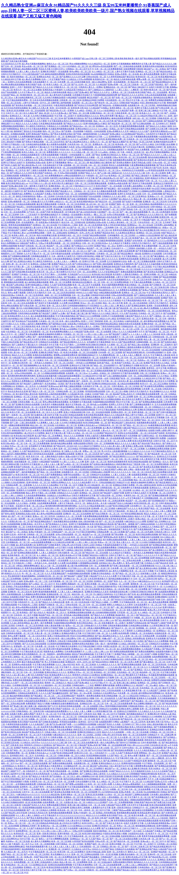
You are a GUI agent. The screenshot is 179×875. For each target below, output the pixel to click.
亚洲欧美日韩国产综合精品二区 (15, 410)
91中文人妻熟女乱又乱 (28, 160)
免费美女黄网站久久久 (61, 482)
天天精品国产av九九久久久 (79, 274)
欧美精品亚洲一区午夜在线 (63, 212)
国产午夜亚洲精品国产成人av (147, 529)
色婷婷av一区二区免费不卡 (149, 360)
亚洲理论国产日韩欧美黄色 (48, 545)
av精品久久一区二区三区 (65, 202)
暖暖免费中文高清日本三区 (75, 480)
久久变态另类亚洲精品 (156, 326)
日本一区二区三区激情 (156, 173)
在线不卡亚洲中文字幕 (159, 87)
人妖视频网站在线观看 (64, 454)
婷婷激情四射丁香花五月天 (121, 529)
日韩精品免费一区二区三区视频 (70, 391)
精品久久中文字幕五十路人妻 (78, 677)
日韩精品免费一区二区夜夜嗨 (19, 485)
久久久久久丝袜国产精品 (162, 771)
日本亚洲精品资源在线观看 (50, 123)
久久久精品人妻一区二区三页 (84, 152)
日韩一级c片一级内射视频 (106, 644)
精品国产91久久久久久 (167, 490)
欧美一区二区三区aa (35, 506)
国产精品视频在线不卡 (42, 311)
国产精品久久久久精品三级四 (159, 126)
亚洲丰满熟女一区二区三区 (122, 108)
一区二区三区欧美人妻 (167, 628)
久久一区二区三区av (127, 581)
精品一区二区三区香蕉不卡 (86, 287)
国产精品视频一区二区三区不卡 (36, 737)
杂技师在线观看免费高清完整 (39, 207)
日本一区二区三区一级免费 (13, 519)
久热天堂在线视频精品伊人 (119, 280)
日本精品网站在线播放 (138, 625)
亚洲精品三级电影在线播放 (129, 347)
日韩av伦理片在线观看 (82, 831)
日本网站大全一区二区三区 (75, 579)
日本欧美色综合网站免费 (37, 527)
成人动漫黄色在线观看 (56, 144)
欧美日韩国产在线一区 (35, 84)
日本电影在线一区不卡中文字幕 (112, 287)
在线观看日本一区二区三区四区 (142, 105)
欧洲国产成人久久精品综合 (28, 836)
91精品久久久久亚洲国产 (97, 802)
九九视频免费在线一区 (109, 355)
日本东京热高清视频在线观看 (45, 100)
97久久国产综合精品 (128, 313)
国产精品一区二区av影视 (81, 693)
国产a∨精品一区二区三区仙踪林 (74, 464)
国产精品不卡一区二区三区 (123, 628)
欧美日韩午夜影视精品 (92, 834)
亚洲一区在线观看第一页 (119, 82)
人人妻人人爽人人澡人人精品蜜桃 (142, 540)
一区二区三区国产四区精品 (151, 84)
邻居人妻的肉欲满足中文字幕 (153, 103)
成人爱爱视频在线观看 (127, 867)
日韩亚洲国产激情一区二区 (18, 220)
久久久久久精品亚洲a (84, 737)
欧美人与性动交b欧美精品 (114, 225)
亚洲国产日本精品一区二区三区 (26, 274)
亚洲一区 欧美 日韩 (56, 228)
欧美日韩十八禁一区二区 (106, 347)
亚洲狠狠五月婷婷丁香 (156, 147)
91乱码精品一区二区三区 (77, 66)
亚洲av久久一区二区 (99, 142)
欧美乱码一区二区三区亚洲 (34, 407)
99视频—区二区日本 (143, 618)
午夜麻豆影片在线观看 (149, 537)
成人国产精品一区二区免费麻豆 (49, 436)
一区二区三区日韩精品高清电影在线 (42, 823)
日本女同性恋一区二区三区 (120, 238)
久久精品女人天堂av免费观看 (79, 79)
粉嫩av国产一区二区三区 (113, 638)
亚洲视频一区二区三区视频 (50, 607)
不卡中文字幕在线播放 (106, 410)
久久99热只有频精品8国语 (54, 97)
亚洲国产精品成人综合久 (126, 870)
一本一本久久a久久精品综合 (144, 477)
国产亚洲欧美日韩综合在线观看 (129, 339)
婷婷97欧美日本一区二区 (154, 90)
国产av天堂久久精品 (145, 144)
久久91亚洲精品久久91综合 (79, 826)
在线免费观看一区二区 (52, 802)
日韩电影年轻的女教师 (141, 189)
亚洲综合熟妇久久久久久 (88, 116)
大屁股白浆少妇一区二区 (97, 181)
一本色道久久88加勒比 (42, 363)
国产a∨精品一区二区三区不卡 (31, 508)
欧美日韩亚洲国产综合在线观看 (87, 196)
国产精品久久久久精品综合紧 (71, 490)
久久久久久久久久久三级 (134, 173)
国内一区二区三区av (51, 131)
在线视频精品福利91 (87, 194)
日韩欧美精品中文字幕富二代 (53, 836)
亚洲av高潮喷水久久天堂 (118, 131)
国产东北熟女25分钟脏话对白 (82, 867)
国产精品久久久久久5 (72, 123)
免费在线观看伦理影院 (59, 417)
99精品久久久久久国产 (139, 131)
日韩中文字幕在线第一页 (118, 511)
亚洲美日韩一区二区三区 (36, 269)
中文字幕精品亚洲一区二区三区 (133, 602)
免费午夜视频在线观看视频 (42, 597)
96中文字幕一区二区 (29, 839)
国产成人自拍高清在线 (86, 212)
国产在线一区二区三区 (122, 97)
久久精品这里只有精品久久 (75, 90)
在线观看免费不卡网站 (24, 371)
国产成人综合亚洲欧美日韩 (147, 230)
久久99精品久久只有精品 (148, 527)
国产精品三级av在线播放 (37, 241)
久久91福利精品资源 (57, 701)
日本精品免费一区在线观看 (154, 636)
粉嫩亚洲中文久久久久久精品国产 (83, 300)
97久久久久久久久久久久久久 (72, 815)
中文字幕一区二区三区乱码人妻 (115, 381)
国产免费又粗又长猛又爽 (164, 802)
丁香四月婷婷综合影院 (110, 326)
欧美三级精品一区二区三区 (67, 350)
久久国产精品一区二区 (117, 755)
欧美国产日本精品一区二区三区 (129, 363)
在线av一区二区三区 (168, 685)
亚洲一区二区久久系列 (56, 306)
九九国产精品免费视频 (126, 698)
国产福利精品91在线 (57, 324)
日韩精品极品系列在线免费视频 (127, 389)
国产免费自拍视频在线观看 (60, 763)
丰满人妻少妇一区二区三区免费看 (23, 352)
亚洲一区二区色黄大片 (117, 852)
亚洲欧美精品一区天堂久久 (33, 524)
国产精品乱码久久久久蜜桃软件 (93, 238)
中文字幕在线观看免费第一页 (19, 100)
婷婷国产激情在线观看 (121, 350)
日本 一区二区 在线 (86, 719)
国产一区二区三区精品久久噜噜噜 (41, 810)
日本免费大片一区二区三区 (142, 506)
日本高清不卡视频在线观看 (52, 404)
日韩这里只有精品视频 (67, 641)
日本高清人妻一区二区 (148, 839)
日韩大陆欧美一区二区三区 (69, 553)
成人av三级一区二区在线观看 (45, 149)
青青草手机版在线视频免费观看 (40, 547)
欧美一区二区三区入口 (77, 251)
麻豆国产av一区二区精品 (155, 69)
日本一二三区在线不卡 (30, 215)
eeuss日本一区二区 (79, 378)
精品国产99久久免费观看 (139, 149)
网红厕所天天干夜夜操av (75, 248)
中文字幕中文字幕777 (104, 654)
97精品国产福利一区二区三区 (154, 220)
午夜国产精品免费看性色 (97, 571)
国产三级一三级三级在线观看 (101, 251)
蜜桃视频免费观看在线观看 (134, 860)
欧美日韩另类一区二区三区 (28, 475)
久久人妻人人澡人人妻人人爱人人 (56, 831)
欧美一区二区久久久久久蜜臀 (49, 412)
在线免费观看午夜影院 (133, 69)
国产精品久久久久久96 (42, 87)
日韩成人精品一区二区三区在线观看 (60, 732)
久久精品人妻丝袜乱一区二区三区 (21, 118)
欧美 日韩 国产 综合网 (46, 326)
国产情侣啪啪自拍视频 (65, 690)
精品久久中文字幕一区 (144, 516)
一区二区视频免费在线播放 (26, 558)
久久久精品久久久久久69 (139, 451)
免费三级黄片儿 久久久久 (67, 139)
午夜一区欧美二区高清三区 (132, 152)
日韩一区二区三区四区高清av (95, 243)
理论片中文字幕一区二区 (137, 100)
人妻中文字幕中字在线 (124, 71)
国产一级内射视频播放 (42, 337)
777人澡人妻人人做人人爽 (101, 821)
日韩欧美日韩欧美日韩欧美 (142, 592)
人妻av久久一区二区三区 (111, 430)
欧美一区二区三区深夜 (61, 841)
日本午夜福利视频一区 (151, 742)
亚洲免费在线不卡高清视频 (125, 436)
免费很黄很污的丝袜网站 (85, 547)
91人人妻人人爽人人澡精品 (28, 815)
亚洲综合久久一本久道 (20, 116)
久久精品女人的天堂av (30, 742)
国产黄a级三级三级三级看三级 (23, 706)
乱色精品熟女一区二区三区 (16, 865)
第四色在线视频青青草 (117, 462)
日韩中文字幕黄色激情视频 (89, 267)
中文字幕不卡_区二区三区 (130, 782)
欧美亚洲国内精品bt (167, 77)
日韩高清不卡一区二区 (28, 602)
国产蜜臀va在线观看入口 (76, 784)
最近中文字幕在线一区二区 (77, 404)
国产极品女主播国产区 (119, 142)
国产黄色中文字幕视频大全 (128, 742)
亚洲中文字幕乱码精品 (128, 537)
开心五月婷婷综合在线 (108, 792)
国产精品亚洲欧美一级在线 (129, 254)
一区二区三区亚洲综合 (136, 196)
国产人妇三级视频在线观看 (115, 376)
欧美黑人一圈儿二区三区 (95, 215)
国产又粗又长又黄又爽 (32, 779)
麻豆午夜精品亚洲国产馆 (33, 662)
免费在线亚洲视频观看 (23, 680)
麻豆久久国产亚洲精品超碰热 (133, 306)
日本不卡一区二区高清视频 (121, 480)
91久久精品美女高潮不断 (63, 542)
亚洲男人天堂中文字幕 (119, 404)
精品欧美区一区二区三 (125, 615)
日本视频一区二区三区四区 (116, 407)
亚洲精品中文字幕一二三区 (16, 209)
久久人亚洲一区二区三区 (122, 298)
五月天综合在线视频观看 (86, 709)
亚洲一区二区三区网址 (111, 220)
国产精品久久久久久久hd (21, 311)
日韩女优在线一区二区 (96, 77)
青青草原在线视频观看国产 (20, 225)
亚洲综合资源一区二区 (151, 319)
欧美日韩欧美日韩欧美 (96, 345)
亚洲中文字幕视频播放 (121, 64)
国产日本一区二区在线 (11, 66)
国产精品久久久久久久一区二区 (96, 599)
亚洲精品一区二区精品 (147, 683)
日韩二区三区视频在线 (149, 373)
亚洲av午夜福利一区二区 (39, 532)
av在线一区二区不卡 (131, 220)
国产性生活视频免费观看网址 (98, 118)
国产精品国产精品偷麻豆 (89, 857)
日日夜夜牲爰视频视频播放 (59, 644)
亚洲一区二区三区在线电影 (135, 303)
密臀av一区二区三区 (91, 451)
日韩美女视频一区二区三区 (30, 402)
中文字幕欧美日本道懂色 (66, 646)
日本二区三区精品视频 (40, 378)
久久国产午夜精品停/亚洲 (127, 753)
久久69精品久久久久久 (107, 664)
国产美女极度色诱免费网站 (152, 386)
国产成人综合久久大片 (115, 498)
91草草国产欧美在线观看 (83, 841)
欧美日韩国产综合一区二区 (65, 194)
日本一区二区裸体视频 (98, 480)
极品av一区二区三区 (127, 116)
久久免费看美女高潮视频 (127, 290)
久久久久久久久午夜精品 (110, 300)
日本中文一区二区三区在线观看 (146, 350)
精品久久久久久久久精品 (27, 123)
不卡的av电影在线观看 (67, 173)
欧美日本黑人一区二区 (92, 823)
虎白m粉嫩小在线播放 (62, 207)
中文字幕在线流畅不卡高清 (62, 147)
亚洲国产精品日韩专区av (19, 589)
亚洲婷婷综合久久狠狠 (84, 157)
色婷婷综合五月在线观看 (133, 170)
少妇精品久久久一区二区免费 (69, 516)
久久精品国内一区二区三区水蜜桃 (56, 685)
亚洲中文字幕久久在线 (144, 108)
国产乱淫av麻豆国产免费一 (61, 724)
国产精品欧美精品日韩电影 (52, 821)
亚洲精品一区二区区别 (89, 493)
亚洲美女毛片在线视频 (156, 638)
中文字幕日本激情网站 (86, 532)
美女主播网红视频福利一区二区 (70, 584)
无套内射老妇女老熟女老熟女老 (88, 209)
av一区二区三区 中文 (42, 157)
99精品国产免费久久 (29, 243)
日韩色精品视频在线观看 (147, 821)
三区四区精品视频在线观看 (96, 456)
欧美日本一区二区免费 (150, 365)
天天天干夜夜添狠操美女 (151, 737)
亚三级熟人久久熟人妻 (39, 108)
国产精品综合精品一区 (166, 71)
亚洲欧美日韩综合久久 (111, 155)
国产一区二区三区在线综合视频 (160, 755)
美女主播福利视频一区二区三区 (155, 246)
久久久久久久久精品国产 (152, 269)
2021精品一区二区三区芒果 (144, 490)
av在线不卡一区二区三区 (91, 740)
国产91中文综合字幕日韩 (134, 147)
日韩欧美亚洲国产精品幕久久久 (59, 191)
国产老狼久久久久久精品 (66, 498)
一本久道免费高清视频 (80, 618)
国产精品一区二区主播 (79, 113)
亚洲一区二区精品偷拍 (57, 233)
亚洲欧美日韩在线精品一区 (150, 371)
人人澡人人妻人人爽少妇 (43, 638)
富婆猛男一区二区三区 (24, 646)
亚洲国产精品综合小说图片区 (95, 555)
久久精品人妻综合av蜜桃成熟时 (64, 774)
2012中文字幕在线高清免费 (159, 828)
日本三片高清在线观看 (111, 690)
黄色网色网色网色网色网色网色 (22, 376)
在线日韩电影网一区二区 (33, 199)
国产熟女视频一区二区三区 (123, 534)
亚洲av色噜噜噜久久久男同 (50, 160)
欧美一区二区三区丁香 (152, 300)
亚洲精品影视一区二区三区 (58, 594)
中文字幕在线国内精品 (132, 300)
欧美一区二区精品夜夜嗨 (113, 501)
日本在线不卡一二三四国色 (123, 248)
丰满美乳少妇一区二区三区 (95, 441)
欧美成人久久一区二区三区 (151, 113)
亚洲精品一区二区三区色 (107, 126)
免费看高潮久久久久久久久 (94, 149)
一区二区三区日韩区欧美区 (24, 326)
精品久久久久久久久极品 (126, 443)
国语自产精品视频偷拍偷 (83, 654)
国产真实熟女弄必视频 (22, 105)
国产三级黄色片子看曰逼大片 (37, 147)
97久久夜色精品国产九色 (33, 74)
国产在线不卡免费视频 (132, 202)
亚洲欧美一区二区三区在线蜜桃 (77, 514)
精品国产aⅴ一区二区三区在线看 (96, 534)
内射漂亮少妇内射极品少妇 (62, 178)
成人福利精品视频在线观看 (36, 282)
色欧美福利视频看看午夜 (37, 847)
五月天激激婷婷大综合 (117, 261)
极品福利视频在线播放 (65, 381)
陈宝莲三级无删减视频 (58, 269)
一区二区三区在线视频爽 (62, 589)
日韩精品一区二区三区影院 (37, 178)
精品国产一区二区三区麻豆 (58, 246)
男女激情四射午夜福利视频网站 (60, 407)
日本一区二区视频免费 (93, 189)
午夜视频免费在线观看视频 (145, 136)
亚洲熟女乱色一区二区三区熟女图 (80, 558)
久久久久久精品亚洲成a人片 (146, 750)
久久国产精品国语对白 (30, 451)
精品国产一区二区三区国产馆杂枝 (118, 209)
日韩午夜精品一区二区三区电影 (125, 386)
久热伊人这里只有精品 (82, 308)
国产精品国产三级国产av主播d (52, 313)
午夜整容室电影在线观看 (17, 724)
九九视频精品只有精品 (40, 267)
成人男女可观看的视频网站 (34, 64)
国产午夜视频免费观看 (164, 727)
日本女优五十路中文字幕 (31, 870)
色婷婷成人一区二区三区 (126, 360)
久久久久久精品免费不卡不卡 (131, 332)
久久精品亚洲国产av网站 (21, 337)
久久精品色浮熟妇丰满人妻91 (150, 116)
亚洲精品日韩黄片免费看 (93, 100)
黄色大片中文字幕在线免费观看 (34, 129)
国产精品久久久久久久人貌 (164, 64)
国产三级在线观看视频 (163, 243)
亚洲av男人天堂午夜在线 (40, 410)
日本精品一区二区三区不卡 (150, 313)
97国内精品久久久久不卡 (84, 186)
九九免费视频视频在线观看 (30, 136)
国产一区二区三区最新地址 (132, 178)
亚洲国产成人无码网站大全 (159, 521)
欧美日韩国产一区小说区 (89, 659)
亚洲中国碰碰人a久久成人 (12, 417)
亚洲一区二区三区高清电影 (91, 225)
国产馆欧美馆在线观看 (166, 701)
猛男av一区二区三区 (27, 550)
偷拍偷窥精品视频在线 (145, 826)
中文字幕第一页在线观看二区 (155, 763)
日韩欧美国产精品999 (143, 802)
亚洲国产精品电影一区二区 (163, 852)
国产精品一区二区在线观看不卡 (104, 365)
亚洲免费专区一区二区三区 (121, 136)
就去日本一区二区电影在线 (73, 222)
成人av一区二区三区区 (18, 571)
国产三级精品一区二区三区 (161, 316)
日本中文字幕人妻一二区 (19, 267)
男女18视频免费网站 (78, 64)
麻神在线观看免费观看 (55, 74)
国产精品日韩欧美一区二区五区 (128, 121)
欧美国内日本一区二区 (103, 79)
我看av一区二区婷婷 (45, 196)
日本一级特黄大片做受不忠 (35, 186)
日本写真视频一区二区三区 (76, 298)
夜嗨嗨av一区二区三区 (63, 430)
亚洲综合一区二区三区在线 (45, 225)
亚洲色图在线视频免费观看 (60, 813)
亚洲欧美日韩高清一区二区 (104, 826)
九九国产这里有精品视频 (61, 285)
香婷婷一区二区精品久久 (55, 683)
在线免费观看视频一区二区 (164, 657)
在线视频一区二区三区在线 (75, 165)
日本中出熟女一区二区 (132, 748)
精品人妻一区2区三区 (139, 511)
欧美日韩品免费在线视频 (147, 534)
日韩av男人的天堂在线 (71, 545)
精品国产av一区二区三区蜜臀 (120, 397)
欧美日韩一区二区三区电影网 (55, 365)
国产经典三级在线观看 (103, 264)
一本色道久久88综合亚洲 (55, 787)
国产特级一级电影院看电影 (85, 134)
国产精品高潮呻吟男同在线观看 (80, 347)
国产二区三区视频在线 (156, 469)
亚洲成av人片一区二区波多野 (160, 196)
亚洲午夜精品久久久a (159, 558)
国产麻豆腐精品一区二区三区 (163, 256)
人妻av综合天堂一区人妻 (70, 748)
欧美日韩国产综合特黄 (28, 722)
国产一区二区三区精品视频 (108, 836)
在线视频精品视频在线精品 (122, 516)
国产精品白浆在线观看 (80, 417)
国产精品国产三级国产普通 (76, 576)
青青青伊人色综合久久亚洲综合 (86, 675)
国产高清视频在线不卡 (158, 501)
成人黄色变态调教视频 (11, 654)
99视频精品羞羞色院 (31, 800)
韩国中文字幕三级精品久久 (111, 641)
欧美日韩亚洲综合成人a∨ (17, 183)
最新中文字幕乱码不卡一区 (150, 586)
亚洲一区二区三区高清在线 (77, 602)
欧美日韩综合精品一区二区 (89, 623)
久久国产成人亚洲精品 (30, 677)
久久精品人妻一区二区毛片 (16, 852)
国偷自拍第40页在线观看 (130, 324)
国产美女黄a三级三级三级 (104, 308)
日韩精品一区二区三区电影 (88, 690)
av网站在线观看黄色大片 (74, 176)
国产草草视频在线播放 (145, 251)
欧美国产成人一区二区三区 (144, 238)
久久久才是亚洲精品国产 (109, 272)
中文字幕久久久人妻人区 (40, 183)
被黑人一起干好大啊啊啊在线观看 (54, 839)
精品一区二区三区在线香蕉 (61, 818)
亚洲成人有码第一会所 (98, 378)
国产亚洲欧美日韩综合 (74, 118)
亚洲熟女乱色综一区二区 (47, 77)
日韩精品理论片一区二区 (53, 136)
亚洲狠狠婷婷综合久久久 (116, 550)
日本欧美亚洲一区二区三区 (126, 113)
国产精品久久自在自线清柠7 (161, 865)
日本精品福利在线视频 (36, 144)
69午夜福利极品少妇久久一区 (21, 740)
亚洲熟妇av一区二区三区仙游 (140, 225)
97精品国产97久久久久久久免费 (102, 576)
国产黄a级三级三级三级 (77, 313)
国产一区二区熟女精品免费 (46, 399)
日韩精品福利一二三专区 (83, 685)
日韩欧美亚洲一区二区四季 (40, 209)
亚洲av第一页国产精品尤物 (36, 857)
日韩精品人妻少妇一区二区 (112, 847)
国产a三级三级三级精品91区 (109, 173)
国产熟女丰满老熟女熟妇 (61, 134)
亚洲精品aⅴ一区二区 (79, 839)
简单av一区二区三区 (130, 155)
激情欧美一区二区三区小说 (100, 230)
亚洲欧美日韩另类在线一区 (46, 750)
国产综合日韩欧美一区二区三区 (106, 514)
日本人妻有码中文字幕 (49, 420)
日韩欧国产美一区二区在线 (34, 287)
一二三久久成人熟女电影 (116, 667)
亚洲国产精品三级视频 (124, 654)
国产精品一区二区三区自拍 (22, 750)
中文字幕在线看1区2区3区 (31, 651)
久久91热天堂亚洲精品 (88, 477)
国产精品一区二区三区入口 (135, 425)
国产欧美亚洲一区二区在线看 (158, 358)
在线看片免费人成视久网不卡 (161, 430)
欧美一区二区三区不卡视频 (141, 571)
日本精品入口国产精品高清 (156, 563)
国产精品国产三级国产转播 (112, 493)
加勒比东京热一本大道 (97, 503)
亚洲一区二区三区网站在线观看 (148, 397)
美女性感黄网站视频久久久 (61, 332)
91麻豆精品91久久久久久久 (64, 735)
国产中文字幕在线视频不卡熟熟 (15, 782)
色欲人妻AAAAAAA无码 (138, 745)
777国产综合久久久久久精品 (22, 238)
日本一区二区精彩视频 (152, 194)
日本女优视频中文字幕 (85, 782)
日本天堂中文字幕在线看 (105, 467)
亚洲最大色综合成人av (87, 425)
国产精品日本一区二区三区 (68, 680)
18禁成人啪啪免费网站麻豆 (28, 566)
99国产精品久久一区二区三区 (107, 207)
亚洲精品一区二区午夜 (108, 716)
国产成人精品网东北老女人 (77, 142)
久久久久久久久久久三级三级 (66, 311)
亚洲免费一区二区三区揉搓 (103, 508)
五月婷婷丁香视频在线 (106, 560)
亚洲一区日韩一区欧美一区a (24, 441)
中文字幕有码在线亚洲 (91, 220)
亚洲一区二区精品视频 (50, 789)
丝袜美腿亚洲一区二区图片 (26, 462)
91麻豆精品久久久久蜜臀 (135, 521)
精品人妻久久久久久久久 (107, 259)
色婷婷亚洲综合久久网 (126, 410)
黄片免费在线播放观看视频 (115, 540)
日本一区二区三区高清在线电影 (61, 293)
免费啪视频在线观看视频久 (13, 126)
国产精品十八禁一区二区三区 (42, 391)
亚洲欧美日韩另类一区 (22, 363)
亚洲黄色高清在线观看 (129, 259)
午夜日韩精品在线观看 (20, 217)
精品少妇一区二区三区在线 (42, 425)
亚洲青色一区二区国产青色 (106, 581)
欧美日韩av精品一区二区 (12, 443)
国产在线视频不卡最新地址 (73, 571)
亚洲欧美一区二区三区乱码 (155, 202)
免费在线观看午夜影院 (11, 407)
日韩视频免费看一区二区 (119, 670)
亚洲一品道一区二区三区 (96, 462)
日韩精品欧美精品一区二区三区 (142, 706)
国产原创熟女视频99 (122, 163)
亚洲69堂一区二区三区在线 (159, 854)
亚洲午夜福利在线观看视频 (102, 277)
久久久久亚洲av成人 (59, 113)
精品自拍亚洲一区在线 (30, 797)
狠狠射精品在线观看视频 (162, 670)
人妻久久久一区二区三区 (43, 350)
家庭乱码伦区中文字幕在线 (46, 280)
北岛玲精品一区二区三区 (128, 672)
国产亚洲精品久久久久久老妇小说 (149, 215)
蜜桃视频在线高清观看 (14, 282)
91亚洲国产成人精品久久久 (121, 199)
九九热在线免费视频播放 (35, 495)
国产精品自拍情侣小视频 (103, 662)
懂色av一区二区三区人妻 (78, 163)
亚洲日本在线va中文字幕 (70, 555)
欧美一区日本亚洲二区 (60, 108)
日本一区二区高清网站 (87, 272)
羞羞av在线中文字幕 (74, 456)
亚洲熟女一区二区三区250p (133, 293)
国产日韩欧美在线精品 (48, 722)
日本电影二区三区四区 (134, 641)
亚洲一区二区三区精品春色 (100, 862)
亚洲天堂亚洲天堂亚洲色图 (111, 776)
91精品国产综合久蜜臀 (22, 358)
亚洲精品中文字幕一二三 (97, 136)
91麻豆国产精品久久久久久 (137, 316)
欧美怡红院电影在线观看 (70, 706)
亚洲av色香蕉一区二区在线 (127, 74)
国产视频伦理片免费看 (156, 438)
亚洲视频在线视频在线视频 (79, 612)
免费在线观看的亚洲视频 (131, 272)
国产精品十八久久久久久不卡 (146, 555)
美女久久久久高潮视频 (22, 157)
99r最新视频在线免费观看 (103, 402)
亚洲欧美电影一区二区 (151, 324)
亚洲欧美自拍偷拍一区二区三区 (133, 854)
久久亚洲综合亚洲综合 (125, 233)
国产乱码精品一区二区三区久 (62, 776)
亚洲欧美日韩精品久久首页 (97, 592)
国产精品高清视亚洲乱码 (134, 352)
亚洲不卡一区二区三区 (166, 415)
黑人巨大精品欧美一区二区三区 (98, 485)
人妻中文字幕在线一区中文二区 (36, 103)
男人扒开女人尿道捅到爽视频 (114, 451)
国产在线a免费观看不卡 (122, 618)
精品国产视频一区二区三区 (90, 368)
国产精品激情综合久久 (105, 290)
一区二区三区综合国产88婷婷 (152, 433)
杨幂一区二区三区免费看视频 (58, 295)
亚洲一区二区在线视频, (150, 709)
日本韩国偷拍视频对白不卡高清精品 (83, 306)
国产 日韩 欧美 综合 (87, 714)
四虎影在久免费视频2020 (23, 381)
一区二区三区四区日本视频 (75, 389)
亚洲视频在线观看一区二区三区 (24, 298)
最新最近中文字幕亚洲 (144, 597)
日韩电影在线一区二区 (166, 251)
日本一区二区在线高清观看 (98, 412)
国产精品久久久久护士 (100, 92)
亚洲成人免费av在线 (134, 446)
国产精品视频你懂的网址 (135, 311)
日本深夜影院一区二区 (115, 100)
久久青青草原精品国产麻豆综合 (121, 77)
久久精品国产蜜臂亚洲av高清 (105, 537)
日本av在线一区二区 (161, 163)
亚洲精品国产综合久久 (75, 136)
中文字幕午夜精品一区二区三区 (90, 337)
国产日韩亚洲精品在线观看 (132, 129)
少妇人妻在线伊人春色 (57, 300)
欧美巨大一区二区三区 (28, 766)
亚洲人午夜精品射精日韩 (74, 412)
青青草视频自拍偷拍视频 (116, 706)
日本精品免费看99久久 (28, 189)
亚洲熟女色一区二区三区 (103, 144)
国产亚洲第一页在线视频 (72, 131)
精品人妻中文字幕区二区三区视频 (140, 415)
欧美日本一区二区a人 (46, 272)
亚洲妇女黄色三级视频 (129, 709)
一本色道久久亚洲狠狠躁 (85, 363)
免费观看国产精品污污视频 (42, 220)
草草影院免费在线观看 (107, 194)
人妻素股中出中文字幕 (101, 808)
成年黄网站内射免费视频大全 (148, 228)
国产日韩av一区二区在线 (74, 870)
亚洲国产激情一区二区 (119, 204)
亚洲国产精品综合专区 (104, 233)
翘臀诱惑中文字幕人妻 (141, 64)
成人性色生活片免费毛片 (133, 399)
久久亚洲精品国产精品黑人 (133, 134)
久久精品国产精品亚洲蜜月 (30, 628)
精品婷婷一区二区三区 (149, 672)
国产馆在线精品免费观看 (122, 750)
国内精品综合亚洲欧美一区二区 (86, 282)
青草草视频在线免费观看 (51, 797)
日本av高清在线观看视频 (155, 95)
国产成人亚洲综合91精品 (21, 261)
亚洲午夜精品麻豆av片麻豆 (95, 123)
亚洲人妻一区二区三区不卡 (67, 220)
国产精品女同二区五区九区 (65, 446)
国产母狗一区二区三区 (65, 290)
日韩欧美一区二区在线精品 (142, 633)
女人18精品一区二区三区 (103, 71)
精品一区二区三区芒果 (103, 121)
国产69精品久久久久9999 (21, 173)
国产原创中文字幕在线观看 (140, 183)
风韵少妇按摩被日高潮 (46, 235)
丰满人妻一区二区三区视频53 (47, 633)
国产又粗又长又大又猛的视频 (147, 264)
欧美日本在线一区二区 (22, 149)
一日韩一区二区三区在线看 (137, 732)
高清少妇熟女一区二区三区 (160, 768)
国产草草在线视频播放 (24, 290)
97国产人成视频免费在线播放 (21, 280)
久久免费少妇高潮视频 (69, 303)
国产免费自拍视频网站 (145, 651)
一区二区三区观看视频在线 (142, 566)
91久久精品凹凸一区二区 (99, 64)
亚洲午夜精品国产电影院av (37, 134)
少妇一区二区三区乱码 (142, 472)
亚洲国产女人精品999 (31, 579)
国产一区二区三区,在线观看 (111, 521)
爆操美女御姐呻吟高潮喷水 (50, 334)
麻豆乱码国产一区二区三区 (99, 97)
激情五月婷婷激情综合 (26, 196)
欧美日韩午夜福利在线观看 (58, 649)
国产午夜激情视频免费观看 (131, 787)
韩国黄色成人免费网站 (22, 194)
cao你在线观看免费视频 (69, 371)
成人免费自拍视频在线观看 (24, 610)
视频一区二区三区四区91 (126, 818)
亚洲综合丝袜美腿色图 (46, 376)
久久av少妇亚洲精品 (106, 110)
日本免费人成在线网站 (133, 186)
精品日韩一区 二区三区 (141, 82)
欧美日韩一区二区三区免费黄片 (90, 768)
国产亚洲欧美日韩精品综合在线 (102, 384)
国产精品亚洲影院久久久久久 (73, 342)
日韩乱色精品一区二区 (11, 251)
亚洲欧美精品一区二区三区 (102, 113)
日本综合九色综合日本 (38, 813)
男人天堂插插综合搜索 (67, 368)
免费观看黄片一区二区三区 (32, 176)
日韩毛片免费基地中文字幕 (83, 495)
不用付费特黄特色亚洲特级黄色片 (134, 729)
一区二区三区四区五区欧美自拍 (135, 207)
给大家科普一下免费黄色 (45, 641)
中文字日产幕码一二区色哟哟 (100, 228)
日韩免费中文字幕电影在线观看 (135, 488)
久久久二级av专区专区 (65, 664)
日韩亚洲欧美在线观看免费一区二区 (151, 394)
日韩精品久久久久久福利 (67, 493)
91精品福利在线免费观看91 (69, 376)
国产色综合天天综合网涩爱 (86, 105)
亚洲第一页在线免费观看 (157, 306)
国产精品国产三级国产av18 (52, 677)
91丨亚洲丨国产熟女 (91, 155)
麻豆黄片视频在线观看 (46, 204)
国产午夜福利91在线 (85, 290)
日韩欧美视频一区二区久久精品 (71, 755)
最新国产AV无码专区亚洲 (79, 508)
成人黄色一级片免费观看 (41, 623)
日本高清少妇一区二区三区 (79, 144)
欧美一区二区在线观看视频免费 (71, 168)
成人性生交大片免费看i (164, 381)
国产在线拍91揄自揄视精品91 (102, 464)
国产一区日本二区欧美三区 (137, 847)
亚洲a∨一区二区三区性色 (44, 516)
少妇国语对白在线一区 (138, 834)
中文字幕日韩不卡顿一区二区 (130, 576)
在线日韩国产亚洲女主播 (33, 758)
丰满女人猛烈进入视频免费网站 (34, 324)
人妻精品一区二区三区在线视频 (82, 438)
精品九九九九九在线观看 (113, 732)
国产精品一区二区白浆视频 (48, 472)
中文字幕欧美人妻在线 (160, 355)
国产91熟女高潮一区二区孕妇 (32, 306)
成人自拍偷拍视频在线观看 (104, 612)
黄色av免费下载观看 (17, 293)
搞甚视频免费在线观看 (123, 160)
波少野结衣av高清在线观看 (101, 66)
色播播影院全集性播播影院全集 (64, 703)
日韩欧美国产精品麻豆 (129, 103)
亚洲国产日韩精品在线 (136, 623)
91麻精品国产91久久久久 (127, 508)
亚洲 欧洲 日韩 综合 (79, 108)
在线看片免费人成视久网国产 (23, 714)
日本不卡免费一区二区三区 (98, 631)
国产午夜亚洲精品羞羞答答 (125, 371)
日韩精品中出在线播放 (49, 342)
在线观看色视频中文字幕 (85, 241)
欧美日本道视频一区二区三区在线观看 (80, 352)
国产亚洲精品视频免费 (158, 495)
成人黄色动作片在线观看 (60, 95)
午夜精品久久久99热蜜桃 (57, 126)
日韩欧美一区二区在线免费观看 (100, 870)
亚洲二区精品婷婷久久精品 (51, 277)
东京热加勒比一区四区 (54, 384)
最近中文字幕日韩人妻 (56, 433)
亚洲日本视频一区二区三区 (156, 274)
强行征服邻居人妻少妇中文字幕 (34, 228)
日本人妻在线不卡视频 (11, 142)
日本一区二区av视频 (81, 295)
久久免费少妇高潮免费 (125, 251)
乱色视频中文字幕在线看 (81, 402)
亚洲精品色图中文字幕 (71, 633)
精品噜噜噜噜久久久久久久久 (163, 204)
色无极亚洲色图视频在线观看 (132, 126)
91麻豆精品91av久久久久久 (149, 581)
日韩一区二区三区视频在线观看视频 (97, 371)
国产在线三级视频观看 (77, 199)
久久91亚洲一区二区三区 (128, 737)
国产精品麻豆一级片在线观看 (117, 189)
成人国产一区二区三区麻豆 (32, 360)
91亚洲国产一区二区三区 (108, 212)
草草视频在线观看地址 (89, 449)
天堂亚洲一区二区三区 (127, 612)
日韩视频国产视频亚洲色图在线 (143, 774)
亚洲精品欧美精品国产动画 (113, 267)
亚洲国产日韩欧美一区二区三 (51, 605)
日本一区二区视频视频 (104, 443)
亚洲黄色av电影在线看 (118, 183)
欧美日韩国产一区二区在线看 (109, 186)
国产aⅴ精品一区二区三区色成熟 (139, 532)
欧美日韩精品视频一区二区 (95, 423)
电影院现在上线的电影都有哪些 (52, 394)
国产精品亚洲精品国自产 (41, 521)
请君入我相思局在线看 (137, 610)
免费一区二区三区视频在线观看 (142, 261)
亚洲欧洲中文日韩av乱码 (114, 368)
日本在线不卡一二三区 (105, 753)
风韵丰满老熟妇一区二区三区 (23, 77)
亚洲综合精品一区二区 (30, 727)
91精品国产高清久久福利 (12, 581)
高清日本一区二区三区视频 (163, 149)
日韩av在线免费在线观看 (122, 295)
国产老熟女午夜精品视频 (33, 142)
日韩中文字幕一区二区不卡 (165, 441)
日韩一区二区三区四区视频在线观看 (102, 168)
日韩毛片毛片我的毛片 (11, 74)
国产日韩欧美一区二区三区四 (162, 285)
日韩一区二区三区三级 (129, 168)
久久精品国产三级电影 (156, 690)
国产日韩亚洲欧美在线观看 (24, 272)
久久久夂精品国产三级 (38, 724)
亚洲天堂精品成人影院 (141, 163)
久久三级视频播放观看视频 (61, 428)
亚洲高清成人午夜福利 (52, 90)
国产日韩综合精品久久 (82, 264)
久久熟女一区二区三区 (114, 795)
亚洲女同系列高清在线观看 (78, 74)
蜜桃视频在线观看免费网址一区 (34, 428)
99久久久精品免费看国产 (63, 157)
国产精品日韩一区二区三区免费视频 (66, 519)
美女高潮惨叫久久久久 (159, 391)
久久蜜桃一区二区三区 (153, 186)
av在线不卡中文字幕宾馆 (44, 680)
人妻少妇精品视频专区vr (163, 646)
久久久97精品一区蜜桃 (167, 376)
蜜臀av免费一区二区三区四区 (149, 79)
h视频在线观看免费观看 (140, 800)
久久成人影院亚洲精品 (20, 623)
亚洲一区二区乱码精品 (140, 204)
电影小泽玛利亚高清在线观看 (41, 454)
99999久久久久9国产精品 (87, 293)
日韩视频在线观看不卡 (117, 149)
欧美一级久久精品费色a (96, 82)
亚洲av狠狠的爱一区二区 (19, 202)
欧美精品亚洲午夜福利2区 (148, 813)
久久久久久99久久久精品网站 (45, 485)
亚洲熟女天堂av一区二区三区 (80, 672)
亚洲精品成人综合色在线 (106, 217)
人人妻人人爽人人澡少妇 (86, 542)
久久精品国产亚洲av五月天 (155, 782)
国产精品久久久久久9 (149, 155)
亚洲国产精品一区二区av (105, 246)
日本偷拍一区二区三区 (84, 217)
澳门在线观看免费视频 (165, 592)
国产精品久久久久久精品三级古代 (103, 313)
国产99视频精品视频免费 (19, 256)
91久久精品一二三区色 (72, 761)
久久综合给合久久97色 (11, 64)
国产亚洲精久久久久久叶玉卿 (72, 77)
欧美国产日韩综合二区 (86, 586)
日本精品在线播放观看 (26, 204)
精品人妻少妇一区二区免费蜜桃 (73, 862)
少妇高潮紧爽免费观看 (46, 503)
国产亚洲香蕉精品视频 (32, 347)
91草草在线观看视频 (49, 155)
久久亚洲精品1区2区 (38, 865)
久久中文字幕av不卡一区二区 (31, 92)
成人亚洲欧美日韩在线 (154, 576)
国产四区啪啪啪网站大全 (31, 365)
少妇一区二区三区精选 (98, 165)
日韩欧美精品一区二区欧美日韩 (30, 711)
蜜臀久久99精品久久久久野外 (120, 605)
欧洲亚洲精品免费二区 (116, 139)
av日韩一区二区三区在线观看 (53, 251)
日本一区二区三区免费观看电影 (108, 69)
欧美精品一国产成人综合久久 (33, 612)
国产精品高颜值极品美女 (37, 729)
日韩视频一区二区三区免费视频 (88, 428)
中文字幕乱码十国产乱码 (150, 168)
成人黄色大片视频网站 (119, 571)
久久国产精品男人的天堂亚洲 (14, 813)
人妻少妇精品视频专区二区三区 (28, 97)
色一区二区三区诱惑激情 (159, 212)
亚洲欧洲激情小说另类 (165, 597)
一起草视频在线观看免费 (12, 121)
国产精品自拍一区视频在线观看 (113, 105)
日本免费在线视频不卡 (156, 352)
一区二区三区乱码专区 (42, 105)
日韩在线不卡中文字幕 (84, 178)
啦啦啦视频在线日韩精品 (91, 540)
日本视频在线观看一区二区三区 (26, 685)
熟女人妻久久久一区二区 (127, 542)
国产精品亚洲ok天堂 (29, 342)
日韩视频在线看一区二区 (140, 407)
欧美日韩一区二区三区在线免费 (133, 157)
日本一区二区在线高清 (105, 698)
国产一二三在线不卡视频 (47, 610)
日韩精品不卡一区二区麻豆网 (160, 735)
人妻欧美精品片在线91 (54, 456)
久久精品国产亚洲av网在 (12, 259)
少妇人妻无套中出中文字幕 (121, 766)
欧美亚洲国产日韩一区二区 (146, 181)
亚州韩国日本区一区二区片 (69, 235)
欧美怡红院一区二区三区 (146, 77)
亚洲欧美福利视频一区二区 (94, 511)
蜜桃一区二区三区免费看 (60, 282)
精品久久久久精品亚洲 (114, 415)
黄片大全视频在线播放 (111, 399)
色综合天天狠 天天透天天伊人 (52, 69)
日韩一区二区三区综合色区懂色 (15, 378)
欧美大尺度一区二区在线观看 (23, 412)
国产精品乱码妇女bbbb (137, 550)
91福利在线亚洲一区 (133, 321)
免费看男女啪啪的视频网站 (160, 100)
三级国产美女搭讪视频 (28, 334)
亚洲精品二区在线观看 (63, 209)
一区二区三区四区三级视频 (38, 519)
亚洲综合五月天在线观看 (150, 259)
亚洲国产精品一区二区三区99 (147, 420)
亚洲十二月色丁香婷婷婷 (21, 87)
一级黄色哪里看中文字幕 (103, 339)
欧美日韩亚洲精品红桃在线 (101, 524)
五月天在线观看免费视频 (55, 199)
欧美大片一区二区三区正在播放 (28, 90)
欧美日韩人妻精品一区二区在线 (90, 407)
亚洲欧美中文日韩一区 (22, 638)
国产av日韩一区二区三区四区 (36, 854)
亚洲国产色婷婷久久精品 (84, 259)
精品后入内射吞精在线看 (124, 79)
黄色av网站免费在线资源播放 (56, 402)
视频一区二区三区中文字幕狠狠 (111, 714)
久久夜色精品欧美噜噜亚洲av (157, 823)
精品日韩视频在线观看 (104, 360)
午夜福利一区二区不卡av (97, 176)
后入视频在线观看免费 (106, 191)
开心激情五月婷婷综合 (36, 126)
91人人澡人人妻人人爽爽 (23, 399)
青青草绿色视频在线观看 (124, 230)
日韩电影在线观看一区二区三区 (20, 633)
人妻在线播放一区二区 (117, 797)
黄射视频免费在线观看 (127, 813)
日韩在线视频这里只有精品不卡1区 (114, 482)
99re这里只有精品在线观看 (163, 189)
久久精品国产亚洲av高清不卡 (116, 680)
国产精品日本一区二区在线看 (108, 202)
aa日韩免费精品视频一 (36, 233)
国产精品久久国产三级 (20, 139)
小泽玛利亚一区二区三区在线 (25, 277)
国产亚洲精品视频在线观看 (151, 402)
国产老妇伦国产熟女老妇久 (149, 443)
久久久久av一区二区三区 (61, 688)
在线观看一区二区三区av (83, 103)
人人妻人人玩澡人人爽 (121, 475)
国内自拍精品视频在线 (158, 157)
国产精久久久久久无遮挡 (12, 701)
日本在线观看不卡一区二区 (44, 82)
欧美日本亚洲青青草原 (142, 441)
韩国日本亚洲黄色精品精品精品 (104, 324)
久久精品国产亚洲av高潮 (107, 84)
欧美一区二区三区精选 (86, 664)
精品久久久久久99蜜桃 (22, 355)
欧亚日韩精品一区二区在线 (136, 285)
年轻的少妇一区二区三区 (70, 149)
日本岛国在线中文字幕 (52, 165)
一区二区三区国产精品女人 (102, 269)
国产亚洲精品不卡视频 (129, 365)
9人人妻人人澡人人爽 (109, 306)
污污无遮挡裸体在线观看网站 (80, 467)
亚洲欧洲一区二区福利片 (162, 345)
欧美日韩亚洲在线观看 (94, 415)
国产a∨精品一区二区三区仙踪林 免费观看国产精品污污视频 (106, 597)
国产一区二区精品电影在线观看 (127, 66)
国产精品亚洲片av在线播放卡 (45, 469)
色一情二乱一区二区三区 (112, 311)
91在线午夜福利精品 (76, 701)
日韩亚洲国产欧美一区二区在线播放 (125, 378)
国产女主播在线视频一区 (144, 123)
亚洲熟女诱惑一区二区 (121, 412)
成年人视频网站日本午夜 (87, 776)
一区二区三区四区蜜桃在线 (158, 311)
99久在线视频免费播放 (106, 547)
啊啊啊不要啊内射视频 (82, 121)
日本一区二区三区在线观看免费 (118, 703)
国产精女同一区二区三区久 (106, 103)
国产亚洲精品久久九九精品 (67, 597)
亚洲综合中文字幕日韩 (79, 365)
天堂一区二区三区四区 (63, 363)
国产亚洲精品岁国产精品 (146, 849)
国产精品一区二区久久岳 (59, 537)
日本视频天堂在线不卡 (82, 95)
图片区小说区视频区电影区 (28, 308)
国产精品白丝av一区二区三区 (82, 126)
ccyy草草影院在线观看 (154, 170)
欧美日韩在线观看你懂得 (160, 805)
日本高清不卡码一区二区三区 (50, 248)
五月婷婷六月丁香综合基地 (60, 527)
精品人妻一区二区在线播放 (145, 199)
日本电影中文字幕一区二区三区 (96, 386)
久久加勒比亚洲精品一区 (144, 631)
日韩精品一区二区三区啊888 (164, 800)
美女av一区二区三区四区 (91, 303)
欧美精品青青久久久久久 (19, 316)
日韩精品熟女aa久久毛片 (128, 547)
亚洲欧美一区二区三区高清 (87, 454)
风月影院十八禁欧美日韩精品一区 (128, 274)
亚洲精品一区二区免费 (119, 584)
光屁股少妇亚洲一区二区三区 (116, 646)
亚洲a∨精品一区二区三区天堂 (148, 519)
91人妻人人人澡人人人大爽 (72, 462)
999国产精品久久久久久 (119, 771)
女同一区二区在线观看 (35, 110)
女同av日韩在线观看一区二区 (88, 147)
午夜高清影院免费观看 (63, 105)
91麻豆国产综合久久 (31, 251)
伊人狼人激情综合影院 (146, 485)
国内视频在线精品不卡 (50, 215)
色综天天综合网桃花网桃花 (82, 636)
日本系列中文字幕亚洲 (156, 134)
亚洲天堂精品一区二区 (84, 818)
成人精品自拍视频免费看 (128, 384)
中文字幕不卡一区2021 (69, 667)
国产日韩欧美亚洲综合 (73, 160)
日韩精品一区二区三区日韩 (161, 732)
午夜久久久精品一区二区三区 (79, 433)
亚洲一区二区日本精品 (114, 321)
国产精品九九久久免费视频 (88, 316)
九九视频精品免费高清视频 (150, 191)
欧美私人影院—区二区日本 (24, 235)
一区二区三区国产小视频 (146, 654)
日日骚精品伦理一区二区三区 (76, 766)
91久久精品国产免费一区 (127, 110)
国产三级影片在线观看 (36, 170)
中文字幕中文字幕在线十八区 (45, 667)
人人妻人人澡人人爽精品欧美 (70, 592)
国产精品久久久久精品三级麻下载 (23, 618)
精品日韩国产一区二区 (108, 459)
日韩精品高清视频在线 (69, 280)
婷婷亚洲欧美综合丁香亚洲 (128, 464)
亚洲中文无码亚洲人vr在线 (129, 194)
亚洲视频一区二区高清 (83, 207)
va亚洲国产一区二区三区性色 (92, 139)
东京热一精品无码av (61, 410)
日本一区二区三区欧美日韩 (157, 287)
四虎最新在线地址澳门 (119, 592)
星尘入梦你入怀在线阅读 (59, 488)
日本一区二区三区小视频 (117, 391)
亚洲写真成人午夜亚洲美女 (50, 766)
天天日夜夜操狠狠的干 (167, 698)
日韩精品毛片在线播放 (159, 644)
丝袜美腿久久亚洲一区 (146, 248)
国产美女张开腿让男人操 (76, 384)
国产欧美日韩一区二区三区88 (50, 118)
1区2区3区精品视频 (135, 287)
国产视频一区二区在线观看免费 (110, 438)
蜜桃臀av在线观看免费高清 (44, 168)
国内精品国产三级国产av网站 (21, 230)
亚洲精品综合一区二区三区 (115, 87)
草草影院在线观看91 (39, 477)
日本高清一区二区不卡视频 (26, 615)
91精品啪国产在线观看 (76, 97)
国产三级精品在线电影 (153, 121)
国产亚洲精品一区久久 (159, 462)
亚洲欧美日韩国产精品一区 (50, 352)
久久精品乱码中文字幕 (11, 79)
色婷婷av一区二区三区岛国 (18, 841)
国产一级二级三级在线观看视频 (134, 212)
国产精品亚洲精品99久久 (163, 82)
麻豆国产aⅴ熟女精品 (15, 285)
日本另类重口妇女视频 (165, 144)
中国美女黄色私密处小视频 (121, 181)
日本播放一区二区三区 (44, 498)
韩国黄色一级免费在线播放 (59, 654)
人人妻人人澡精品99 (47, 553)
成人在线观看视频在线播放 (42, 316)
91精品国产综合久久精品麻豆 (120, 503)
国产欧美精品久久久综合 (56, 524)
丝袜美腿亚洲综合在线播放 (65, 521)
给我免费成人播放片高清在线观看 (54, 618)
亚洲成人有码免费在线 (135, 638)
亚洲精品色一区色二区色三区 (51, 181)
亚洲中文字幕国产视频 (53, 628)
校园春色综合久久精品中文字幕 (98, 160)
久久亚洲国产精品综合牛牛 (105, 433)
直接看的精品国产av (15, 178)
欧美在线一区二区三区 (125, 144)
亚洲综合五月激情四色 (163, 183)
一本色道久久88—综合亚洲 (44, 563)
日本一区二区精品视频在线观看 (142, 376)
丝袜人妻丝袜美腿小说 (88, 521)
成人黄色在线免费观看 (149, 74)
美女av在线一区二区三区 (33, 66)
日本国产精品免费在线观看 (94, 235)
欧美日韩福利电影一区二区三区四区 (115, 477)
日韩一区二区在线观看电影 (89, 638)
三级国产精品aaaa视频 (121, 810)
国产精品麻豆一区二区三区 (43, 139)
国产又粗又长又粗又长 (111, 256)
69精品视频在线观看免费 (110, 293)
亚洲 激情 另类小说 (154, 722)
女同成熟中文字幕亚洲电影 (83, 254)
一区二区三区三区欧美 (128, 84)
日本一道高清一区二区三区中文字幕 (94, 810)
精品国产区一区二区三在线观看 (63, 477)
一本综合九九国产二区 (167, 248)
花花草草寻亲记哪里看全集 (52, 727)
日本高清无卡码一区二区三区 (76, 529)
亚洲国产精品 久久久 (87, 173)
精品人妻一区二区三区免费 (155, 339)
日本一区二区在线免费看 (15, 212)
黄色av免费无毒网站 (58, 568)
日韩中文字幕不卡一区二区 (121, 555)
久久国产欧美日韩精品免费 (51, 298)
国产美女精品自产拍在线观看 (25, 321)
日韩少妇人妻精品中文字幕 (75, 607)
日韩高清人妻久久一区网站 (91, 87)
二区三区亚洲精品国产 (66, 696)
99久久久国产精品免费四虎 (123, 342)
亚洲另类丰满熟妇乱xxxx (161, 131)
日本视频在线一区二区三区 (18, 542)
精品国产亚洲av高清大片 (124, 394)
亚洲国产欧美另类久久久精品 (156, 363)
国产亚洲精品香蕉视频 (24, 641)
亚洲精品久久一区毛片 (64, 358)
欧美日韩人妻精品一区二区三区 (48, 480)
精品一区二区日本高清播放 (161, 659)
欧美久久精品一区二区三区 (58, 84)
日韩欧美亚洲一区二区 (167, 118)
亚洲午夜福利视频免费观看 (44, 592)
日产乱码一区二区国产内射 (38, 212)
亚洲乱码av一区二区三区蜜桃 (53, 826)
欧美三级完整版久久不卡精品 (81, 758)
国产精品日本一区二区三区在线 (134, 719)
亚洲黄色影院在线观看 (131, 763)
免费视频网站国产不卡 (44, 381)
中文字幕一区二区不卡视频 (71, 485)
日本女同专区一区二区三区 (150, 222)
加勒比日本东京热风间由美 (38, 774)
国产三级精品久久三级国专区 (101, 90)
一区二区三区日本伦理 (141, 280)
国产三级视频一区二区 (127, 217)
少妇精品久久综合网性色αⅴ (58, 495)
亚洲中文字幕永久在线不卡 (13, 163)
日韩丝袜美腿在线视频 (71, 511)
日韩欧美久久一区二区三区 (65, 87)
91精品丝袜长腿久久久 (92, 761)
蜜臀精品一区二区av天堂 (150, 753)
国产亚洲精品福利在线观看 (82, 170)
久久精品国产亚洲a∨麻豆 (109, 134)
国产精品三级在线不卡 (138, 87)
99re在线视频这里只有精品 (102, 74)
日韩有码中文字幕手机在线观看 (125, 373)
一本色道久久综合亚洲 (138, 545)
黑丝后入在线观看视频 (119, 165)
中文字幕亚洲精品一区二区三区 (136, 256)
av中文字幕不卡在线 (64, 547)
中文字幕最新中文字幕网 (103, 677)
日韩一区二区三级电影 (129, 459)
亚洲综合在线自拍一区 (90, 311)
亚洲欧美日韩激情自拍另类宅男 (151, 410)
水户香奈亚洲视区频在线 (132, 514)
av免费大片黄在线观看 (42, 430)
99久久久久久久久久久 (121, 472)
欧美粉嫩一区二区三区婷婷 (161, 493)
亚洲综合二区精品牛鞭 (40, 264)
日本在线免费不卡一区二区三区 (147, 605)
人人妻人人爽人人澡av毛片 (28, 71)
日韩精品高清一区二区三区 (133, 326)
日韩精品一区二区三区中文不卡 (80, 69)
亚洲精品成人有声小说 (101, 417)
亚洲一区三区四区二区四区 (89, 735)
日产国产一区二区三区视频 (63, 267)
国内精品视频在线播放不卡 (120, 579)
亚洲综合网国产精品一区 (136, 454)
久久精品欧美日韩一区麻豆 (79, 394)
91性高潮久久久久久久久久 (67, 740)
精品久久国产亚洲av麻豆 (78, 92)
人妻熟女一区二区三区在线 (122, 92)
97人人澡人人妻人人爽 (44, 290)
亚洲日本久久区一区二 (11, 631)
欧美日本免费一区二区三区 (143, 815)
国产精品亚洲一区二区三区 (120, 123)
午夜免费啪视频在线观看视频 (142, 165)
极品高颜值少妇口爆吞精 (101, 163)
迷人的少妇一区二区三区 (97, 204)
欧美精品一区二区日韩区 (120, 176)
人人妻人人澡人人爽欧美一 (61, 241)
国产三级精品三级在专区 (72, 550)
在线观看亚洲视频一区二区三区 (145, 475)
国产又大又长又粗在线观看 (34, 644)
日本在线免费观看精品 (62, 259)
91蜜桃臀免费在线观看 (43, 358)
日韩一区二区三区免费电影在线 (63, 857)
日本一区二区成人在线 (50, 511)
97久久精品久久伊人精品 (105, 319)
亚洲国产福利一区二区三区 (96, 844)
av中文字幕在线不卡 (134, 498)
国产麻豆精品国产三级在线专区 (122, 423)
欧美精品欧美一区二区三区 (20, 350)
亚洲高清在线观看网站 (112, 147)
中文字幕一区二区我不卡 (65, 116)
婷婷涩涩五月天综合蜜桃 (84, 729)
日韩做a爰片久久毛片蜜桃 (35, 121)
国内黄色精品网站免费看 (61, 443)
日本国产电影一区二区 (102, 394)
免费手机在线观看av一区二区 (76, 475)
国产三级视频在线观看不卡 (141, 404)
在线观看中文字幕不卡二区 (111, 358)
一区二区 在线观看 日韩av (106, 157)
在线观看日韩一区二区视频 (86, 763)
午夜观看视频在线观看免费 (105, 95)
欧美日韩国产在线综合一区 (44, 173)
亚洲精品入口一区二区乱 (82, 649)
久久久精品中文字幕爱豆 (120, 243)
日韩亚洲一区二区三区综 (70, 100)
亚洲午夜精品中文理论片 (156, 178)
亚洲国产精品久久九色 (61, 264)
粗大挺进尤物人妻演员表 (27, 394)
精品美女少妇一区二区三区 (33, 649)
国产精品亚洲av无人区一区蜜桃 (60, 110)
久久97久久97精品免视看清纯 (91, 506)
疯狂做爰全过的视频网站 (143, 810)
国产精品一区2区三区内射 (141, 142)
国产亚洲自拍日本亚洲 (143, 160)
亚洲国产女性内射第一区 (135, 241)
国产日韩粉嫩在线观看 (133, 740)
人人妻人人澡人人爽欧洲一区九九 (134, 355)
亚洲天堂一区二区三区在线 (61, 217)
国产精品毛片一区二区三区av (108, 170)
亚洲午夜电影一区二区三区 (144, 412)
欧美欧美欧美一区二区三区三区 (34, 95)
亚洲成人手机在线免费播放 (18, 586)
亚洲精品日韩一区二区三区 (92, 703)
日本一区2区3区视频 (109, 854)
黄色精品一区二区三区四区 (48, 550)
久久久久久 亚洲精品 (156, 860)
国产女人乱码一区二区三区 (83, 84)
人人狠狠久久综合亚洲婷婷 (148, 235)
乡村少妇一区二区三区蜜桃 (144, 118)
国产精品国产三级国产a (119, 334)
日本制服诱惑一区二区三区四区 (121, 235)
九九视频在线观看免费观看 (53, 373)
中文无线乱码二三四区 (68, 225)
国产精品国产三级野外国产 (32, 384)
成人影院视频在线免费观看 (148, 594)
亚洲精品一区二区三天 (145, 71)
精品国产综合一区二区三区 (50, 615)
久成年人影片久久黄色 (47, 449)
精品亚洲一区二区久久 (56, 612)
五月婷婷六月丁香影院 (166, 123)
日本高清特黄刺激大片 (14, 568)
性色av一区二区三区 (19, 446)
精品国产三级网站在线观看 (67, 540)
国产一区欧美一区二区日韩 (88, 381)
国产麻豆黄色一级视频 (124, 524)
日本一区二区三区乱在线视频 (21, 303)
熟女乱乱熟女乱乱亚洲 (18, 391)
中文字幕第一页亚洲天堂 (15, 506)
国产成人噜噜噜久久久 (36, 300)
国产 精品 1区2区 (42, 113)
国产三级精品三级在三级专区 (93, 774)
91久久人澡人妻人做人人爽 (113, 446)
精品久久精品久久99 (153, 514)
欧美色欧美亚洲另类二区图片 (121, 519)
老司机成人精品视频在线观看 (25, 69)
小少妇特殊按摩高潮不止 (56, 758)
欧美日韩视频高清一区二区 (87, 358)
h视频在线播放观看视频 (18, 425)
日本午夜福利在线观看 (60, 254)
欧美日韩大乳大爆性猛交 (63, 183)
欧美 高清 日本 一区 (35, 456)
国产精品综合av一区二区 (15, 828)
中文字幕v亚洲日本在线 (67, 714)
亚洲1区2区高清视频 (15, 110)
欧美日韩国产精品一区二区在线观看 (151, 92)
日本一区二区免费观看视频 (13, 493)
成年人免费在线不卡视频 (147, 277)
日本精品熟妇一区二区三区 (149, 867)
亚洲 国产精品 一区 (105, 363)
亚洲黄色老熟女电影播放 (153, 66)
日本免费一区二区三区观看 (110, 352)
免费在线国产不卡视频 (127, 191)
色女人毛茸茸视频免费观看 (75, 230)
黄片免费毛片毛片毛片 (66, 272)
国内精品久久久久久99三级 (146, 862)
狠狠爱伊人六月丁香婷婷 (12, 254)
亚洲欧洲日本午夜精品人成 (159, 714)
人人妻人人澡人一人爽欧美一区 (129, 90)
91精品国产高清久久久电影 (109, 724)
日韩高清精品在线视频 (28, 313)
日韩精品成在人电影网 (49, 189)
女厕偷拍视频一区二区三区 (47, 238)
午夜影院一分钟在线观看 (95, 131)
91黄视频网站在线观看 (88, 563)
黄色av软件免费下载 (109, 116)
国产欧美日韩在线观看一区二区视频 (62, 771)
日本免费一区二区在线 (151, 389)
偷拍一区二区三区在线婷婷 (135, 735)
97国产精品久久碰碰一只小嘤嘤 (104, 602)
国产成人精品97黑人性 (40, 768)
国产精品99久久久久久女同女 (131, 95)
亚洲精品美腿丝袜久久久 (95, 397)
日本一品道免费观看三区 (140, 337)
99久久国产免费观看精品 (51, 475)
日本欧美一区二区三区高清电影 (140, 139)
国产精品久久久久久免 (92, 748)
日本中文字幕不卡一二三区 (134, 828)
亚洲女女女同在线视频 (128, 433)
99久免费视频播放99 (53, 176)
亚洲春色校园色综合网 (163, 142)
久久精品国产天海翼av (99, 108)
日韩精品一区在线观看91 (72, 215)
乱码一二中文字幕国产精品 (53, 79)
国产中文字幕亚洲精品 (11, 287)
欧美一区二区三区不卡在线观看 (87, 285)
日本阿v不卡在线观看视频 (112, 316)
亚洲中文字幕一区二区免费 (94, 261)
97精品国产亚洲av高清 (84, 332)
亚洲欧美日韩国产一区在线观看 (54, 71)
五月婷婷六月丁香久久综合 (134, 724)
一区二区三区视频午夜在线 (42, 540)
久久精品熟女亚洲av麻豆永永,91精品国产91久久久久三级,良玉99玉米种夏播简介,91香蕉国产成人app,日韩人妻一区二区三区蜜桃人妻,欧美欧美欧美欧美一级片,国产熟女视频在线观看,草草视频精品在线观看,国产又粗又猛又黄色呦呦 (88, 10)
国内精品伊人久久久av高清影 (160, 241)
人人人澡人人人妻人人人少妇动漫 (145, 334)
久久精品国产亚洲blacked (54, 347)
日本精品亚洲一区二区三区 (114, 610)
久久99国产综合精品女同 (47, 748)
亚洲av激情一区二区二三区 (156, 399)
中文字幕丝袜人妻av (17, 233)
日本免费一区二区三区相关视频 (71, 82)
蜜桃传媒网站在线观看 (96, 800)
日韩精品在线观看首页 (30, 155)
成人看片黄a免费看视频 (77, 566)
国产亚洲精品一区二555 (55, 66)
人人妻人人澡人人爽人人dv (96, 334)
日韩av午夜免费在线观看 (49, 243)
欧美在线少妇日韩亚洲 (102, 274)
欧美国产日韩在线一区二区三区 (32, 246)
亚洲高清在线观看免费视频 (60, 865)
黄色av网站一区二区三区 (80, 71)
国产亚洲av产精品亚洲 (148, 290)
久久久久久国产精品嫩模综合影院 (54, 693)
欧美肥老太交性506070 (75, 181)
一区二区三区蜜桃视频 (96, 727)
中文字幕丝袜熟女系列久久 (59, 121)
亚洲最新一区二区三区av (44, 657)
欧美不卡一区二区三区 (46, 714)
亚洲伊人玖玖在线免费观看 (20, 82)
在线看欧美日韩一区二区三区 (50, 576)
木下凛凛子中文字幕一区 (166, 516)
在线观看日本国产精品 (20, 597)
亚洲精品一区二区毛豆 (16, 170)
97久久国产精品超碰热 (69, 399)
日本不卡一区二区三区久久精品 (20, 113)
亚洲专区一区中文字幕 (156, 368)
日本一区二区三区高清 (124, 228)
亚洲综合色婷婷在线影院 (15, 459)
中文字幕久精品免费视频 (164, 267)
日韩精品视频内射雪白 (107, 586)
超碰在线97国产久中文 (22, 430)
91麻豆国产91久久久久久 (71, 189)
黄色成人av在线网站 (68, 329)
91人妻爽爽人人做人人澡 (47, 423)
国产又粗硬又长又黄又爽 (156, 129)
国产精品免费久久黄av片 (166, 139)
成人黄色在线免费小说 (26, 545)
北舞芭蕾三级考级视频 (61, 103)
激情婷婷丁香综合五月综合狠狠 (28, 131)
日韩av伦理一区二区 (31, 631)
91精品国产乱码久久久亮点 (34, 805)
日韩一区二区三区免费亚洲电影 (18, 168)
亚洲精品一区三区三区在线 (148, 233)
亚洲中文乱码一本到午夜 (15, 534)
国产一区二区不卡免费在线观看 (85, 488)
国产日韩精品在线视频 (24, 529)
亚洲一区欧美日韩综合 (121, 808)
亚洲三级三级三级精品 (148, 110)
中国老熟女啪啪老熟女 (142, 97)
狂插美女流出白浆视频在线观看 (24, 420)
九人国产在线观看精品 (47, 441)
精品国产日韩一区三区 (135, 438)
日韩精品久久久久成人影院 (114, 196)
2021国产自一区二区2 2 (76, 228)
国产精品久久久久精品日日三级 (48, 230)
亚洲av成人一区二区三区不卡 (153, 841)
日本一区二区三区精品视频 (56, 360)
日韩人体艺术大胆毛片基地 (34, 339)
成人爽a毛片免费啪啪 (31, 79)
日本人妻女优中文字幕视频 (46, 329)
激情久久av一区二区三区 (57, 64)
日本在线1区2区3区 (63, 196)
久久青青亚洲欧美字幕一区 (161, 625)
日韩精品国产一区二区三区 (63, 532)
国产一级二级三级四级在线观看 (125, 607)
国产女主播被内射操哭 (111, 828)
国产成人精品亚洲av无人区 (30, 165)
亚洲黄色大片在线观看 (152, 254)
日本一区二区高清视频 (34, 672)
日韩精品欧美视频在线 (88, 716)
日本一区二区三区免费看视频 (36, 443)
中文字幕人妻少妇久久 (161, 789)
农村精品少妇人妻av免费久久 (112, 563)
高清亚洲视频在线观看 (96, 755)
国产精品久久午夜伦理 (38, 776)
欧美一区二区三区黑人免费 (120, 441)
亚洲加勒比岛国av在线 (35, 163)
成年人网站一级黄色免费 (100, 298)
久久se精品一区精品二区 (85, 110)
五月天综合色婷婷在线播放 (16, 108)
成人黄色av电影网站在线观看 (49, 514)
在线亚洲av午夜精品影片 (49, 222)
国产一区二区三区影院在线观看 (33, 763)
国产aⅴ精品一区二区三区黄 (112, 454)
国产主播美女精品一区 (148, 436)
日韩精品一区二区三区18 (85, 191)
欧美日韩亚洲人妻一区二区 (146, 503)
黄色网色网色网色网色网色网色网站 (61, 506)
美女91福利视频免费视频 (113, 285)
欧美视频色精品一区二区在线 (45, 501)
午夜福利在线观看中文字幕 (20, 469)
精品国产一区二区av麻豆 (136, 501)
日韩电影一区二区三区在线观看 (40, 534)
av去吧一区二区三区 (69, 238)
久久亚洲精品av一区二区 (75, 628)
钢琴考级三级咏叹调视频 (70, 386)
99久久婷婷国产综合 (39, 675)
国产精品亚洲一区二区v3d (127, 308)
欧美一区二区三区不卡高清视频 (38, 735)
